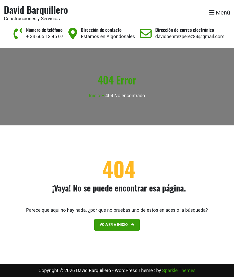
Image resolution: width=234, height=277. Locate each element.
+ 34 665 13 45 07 (44, 36)
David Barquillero (36, 9)
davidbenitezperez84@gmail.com (189, 36)
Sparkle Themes (179, 270)
